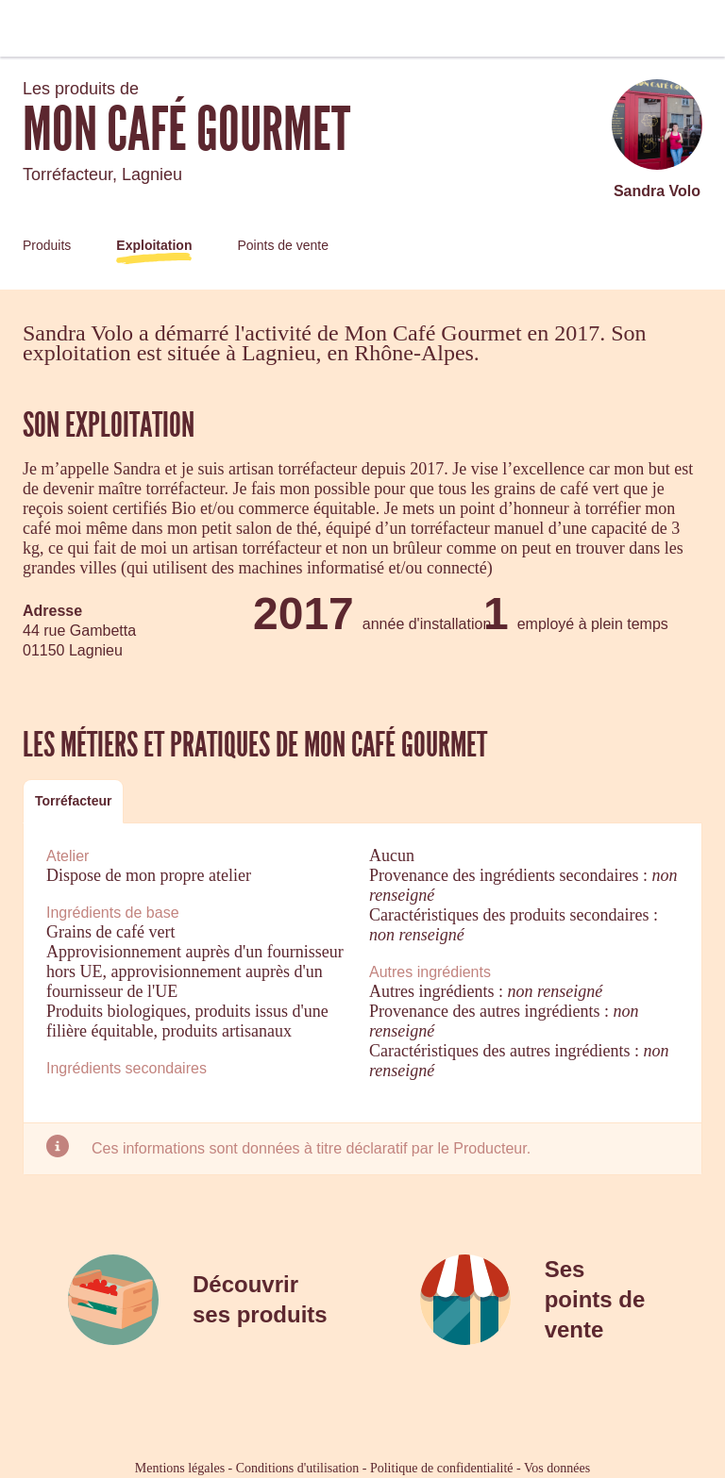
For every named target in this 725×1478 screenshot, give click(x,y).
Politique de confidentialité (442, 1468)
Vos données (557, 1468)
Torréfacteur (73, 800)
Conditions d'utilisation (297, 1468)
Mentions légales (180, 1468)
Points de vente (283, 245)
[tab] (73, 801)
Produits (47, 245)
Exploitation (154, 245)
